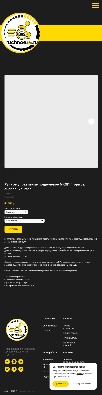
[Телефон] (20, 371)
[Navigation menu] (95, 5)
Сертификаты (50, 325)
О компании (49, 318)
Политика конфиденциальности (74, 360)
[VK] (7, 363)
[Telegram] (14, 371)
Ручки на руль (70, 338)
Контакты (68, 352)
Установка (48, 359)
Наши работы (50, 352)
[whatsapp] (14, 363)
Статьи (46, 330)
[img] (22, 32)
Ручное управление (69, 326)
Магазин (67, 318)
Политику (80, 374)
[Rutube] (7, 371)
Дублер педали (70, 333)
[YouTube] (20, 363)
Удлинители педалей (69, 343)
